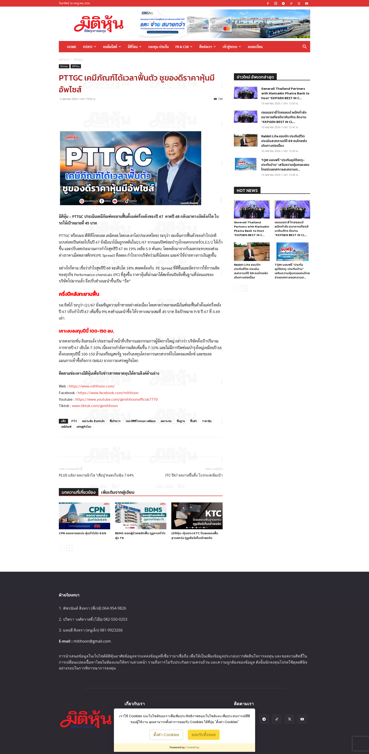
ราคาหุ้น (207, 421)
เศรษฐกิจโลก (83, 426)
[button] (304, 47)
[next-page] (69, 548)
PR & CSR (184, 47)
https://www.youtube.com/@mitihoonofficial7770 (116, 399)
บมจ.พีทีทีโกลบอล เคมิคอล (141, 421)
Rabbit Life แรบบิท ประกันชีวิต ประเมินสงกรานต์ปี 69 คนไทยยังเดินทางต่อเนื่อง (284, 141)
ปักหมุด (64, 66)
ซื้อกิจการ (115, 421)
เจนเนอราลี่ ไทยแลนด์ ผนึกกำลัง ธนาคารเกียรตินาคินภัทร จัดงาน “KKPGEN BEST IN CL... (283, 117)
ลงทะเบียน (255, 47)
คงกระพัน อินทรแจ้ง (93, 421)
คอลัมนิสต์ (112, 47)
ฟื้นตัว (193, 421)
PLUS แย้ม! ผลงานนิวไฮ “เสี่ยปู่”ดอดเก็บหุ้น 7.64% (96, 475)
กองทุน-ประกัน (158, 47)
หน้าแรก (64, 59)
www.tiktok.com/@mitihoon (95, 405)
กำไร (74, 421)
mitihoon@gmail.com (92, 641)
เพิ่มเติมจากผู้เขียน (117, 492)
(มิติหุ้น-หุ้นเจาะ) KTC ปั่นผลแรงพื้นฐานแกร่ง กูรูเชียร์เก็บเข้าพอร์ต (194, 535)
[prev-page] (62, 548)
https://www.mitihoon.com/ (92, 385)
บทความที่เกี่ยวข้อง (79, 492)
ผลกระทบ (166, 421)
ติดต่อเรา (207, 47)
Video (89, 47)
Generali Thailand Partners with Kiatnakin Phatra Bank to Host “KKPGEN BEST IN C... (285, 93)
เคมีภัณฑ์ (66, 426)
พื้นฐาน (181, 421)
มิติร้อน (134, 47)
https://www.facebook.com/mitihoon (108, 392)
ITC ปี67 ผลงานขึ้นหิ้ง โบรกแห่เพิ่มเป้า (194, 475)
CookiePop (192, 747)
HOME (71, 47)
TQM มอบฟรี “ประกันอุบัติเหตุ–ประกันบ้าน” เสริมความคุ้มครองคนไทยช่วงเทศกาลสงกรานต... (285, 165)
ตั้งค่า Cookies (166, 734)
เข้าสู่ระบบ (232, 47)
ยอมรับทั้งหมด (204, 734)
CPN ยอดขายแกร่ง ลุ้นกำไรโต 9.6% (82, 533)
